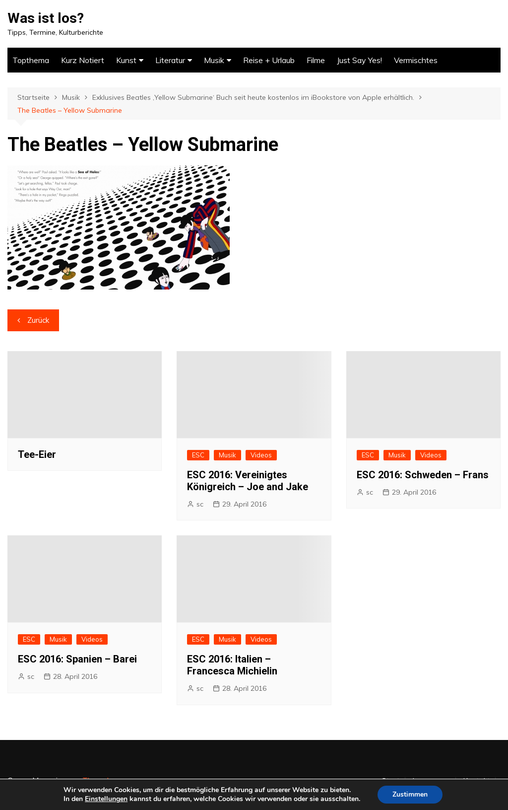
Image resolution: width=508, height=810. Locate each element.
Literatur (170, 60)
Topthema (30, 60)
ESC (198, 455)
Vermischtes (416, 60)
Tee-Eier (37, 454)
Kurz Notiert (82, 60)
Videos (261, 455)
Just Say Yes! (359, 60)
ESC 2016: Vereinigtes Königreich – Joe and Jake (247, 481)
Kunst (126, 60)
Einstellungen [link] (106, 799)
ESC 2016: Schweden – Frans (423, 475)
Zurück (38, 320)
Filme (316, 60)
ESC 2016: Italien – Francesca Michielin (232, 665)
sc (199, 504)
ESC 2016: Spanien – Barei (77, 659)
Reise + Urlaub (269, 60)
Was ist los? (45, 18)
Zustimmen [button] (410, 794)
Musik (214, 60)
